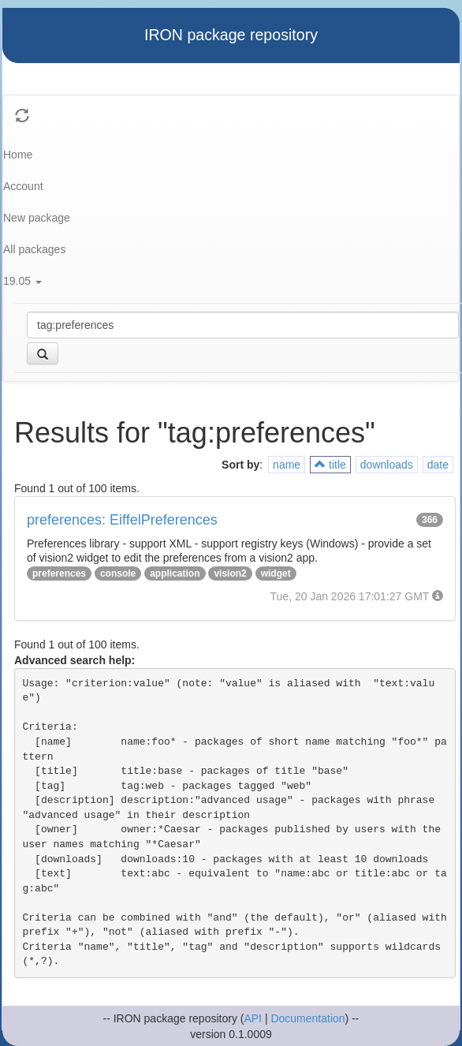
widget (276, 573)
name (286, 464)
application (174, 573)
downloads (386, 464)
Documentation (307, 1018)
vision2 (230, 573)
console (118, 573)
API (253, 1018)
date (438, 464)
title (330, 464)
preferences (59, 573)
